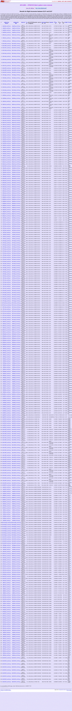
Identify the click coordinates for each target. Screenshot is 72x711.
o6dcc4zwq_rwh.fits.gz (16, 62)
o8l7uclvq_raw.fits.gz (7, 288)
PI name (69, 22)
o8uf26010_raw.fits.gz (6, 427)
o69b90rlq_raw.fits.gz (6, 495)
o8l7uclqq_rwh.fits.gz (16, 284)
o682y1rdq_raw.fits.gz (6, 34)
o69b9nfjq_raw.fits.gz (7, 505)
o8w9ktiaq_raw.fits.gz (6, 398)
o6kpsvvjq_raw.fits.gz (6, 126)
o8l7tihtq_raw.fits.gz (6, 234)
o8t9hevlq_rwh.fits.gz (16, 327)
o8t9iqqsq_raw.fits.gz (7, 375)
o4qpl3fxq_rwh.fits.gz (16, 491)
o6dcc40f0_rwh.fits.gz (16, 452)
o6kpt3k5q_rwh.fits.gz (16, 143)
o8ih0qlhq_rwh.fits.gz (16, 547)
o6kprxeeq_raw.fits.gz (6, 120)
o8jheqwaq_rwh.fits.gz (16, 180)
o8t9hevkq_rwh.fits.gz (16, 325)
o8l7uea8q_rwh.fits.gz (16, 298)
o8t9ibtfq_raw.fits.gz (6, 361)
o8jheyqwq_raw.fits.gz (6, 195)
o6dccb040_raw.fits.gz (6, 68)
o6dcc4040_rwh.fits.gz (16, 43)
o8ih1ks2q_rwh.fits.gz (16, 570)
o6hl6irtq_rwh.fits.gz (16, 514)
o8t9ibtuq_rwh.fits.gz (16, 369)
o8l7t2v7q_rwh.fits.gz (16, 222)
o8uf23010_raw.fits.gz (6, 421)
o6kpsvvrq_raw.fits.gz (6, 132)
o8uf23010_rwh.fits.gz (16, 421)
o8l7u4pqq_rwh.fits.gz (16, 240)
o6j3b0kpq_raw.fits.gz (6, 98)
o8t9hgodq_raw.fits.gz (6, 344)
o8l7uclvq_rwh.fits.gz (16, 288)
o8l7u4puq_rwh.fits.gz (16, 249)
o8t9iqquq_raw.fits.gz (7, 379)
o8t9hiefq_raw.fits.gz (7, 348)
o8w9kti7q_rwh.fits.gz (16, 396)
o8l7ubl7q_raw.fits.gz (7, 265)
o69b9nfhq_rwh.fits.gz (16, 501)
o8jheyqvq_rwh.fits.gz (16, 193)
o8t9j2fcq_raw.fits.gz (6, 388)
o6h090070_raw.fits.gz (6, 485)
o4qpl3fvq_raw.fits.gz (7, 30)
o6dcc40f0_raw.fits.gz (6, 452)
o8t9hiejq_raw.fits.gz (6, 356)
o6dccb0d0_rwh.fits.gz (16, 470)
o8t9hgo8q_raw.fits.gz (6, 334)
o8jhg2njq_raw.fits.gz (7, 207)
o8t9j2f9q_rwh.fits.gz (16, 381)
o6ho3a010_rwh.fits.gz (16, 541)
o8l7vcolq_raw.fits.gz (7, 309)
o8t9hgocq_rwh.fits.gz (16, 342)
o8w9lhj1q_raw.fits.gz (6, 408)
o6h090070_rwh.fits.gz (16, 485)
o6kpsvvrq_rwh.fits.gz (16, 132)
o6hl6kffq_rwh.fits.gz (16, 520)
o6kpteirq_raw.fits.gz (7, 155)
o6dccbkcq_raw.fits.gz (6, 87)
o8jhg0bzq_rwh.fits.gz (16, 205)
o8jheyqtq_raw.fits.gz (7, 188)
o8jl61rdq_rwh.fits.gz (16, 584)
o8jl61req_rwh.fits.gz (16, 586)
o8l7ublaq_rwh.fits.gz (16, 271)
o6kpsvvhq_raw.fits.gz (6, 122)
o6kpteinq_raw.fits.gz (7, 147)
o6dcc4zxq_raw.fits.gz (6, 65)
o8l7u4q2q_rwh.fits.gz (16, 251)
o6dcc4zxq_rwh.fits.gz (16, 65)
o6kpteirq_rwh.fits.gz (16, 155)
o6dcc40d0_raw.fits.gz (6, 442)
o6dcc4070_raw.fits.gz (6, 435)
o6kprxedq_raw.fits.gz (6, 118)
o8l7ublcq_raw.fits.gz (7, 276)
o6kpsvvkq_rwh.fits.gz (16, 128)
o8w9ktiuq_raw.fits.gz (6, 406)
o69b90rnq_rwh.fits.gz (16, 499)
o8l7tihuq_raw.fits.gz (6, 236)
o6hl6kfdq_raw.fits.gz (7, 516)
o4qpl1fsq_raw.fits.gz (7, 487)
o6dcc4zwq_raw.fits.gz (6, 62)
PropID (66, 22)
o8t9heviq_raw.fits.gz (7, 321)
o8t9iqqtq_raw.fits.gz (7, 377)
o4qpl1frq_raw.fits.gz (7, 28)
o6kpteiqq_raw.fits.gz (7, 153)
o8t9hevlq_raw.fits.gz (7, 327)
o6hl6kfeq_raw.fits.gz (7, 518)
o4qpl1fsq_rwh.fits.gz (16, 487)
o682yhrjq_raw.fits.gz (7, 41)
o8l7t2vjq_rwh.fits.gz (16, 232)
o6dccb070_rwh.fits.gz (16, 463)
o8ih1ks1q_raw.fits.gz (6, 568)
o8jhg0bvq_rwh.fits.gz (16, 197)
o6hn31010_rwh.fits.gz (16, 537)
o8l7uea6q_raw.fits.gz (6, 294)
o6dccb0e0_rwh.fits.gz (16, 475)
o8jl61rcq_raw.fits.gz (6, 582)
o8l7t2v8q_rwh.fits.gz (16, 224)
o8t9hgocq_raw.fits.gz (6, 342)
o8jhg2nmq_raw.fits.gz (6, 213)
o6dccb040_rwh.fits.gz (16, 68)
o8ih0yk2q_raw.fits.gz (6, 566)
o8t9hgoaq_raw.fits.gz (6, 338)
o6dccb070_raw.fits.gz (6, 463)
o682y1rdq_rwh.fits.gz (16, 34)
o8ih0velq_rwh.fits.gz (16, 551)
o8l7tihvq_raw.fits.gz (6, 238)
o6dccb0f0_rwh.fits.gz (16, 480)
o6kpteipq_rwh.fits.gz (16, 151)
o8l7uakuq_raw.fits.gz (6, 257)
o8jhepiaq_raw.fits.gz (7, 170)
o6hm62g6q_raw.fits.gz (6, 528)
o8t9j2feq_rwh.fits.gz (16, 392)
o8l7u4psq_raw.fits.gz (6, 244)
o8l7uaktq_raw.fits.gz (7, 255)
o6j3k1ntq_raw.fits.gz (7, 101)
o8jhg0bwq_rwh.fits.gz (16, 199)
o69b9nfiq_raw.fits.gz (7, 503)
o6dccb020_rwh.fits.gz (16, 457)
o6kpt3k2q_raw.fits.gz (6, 137)
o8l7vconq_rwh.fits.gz (16, 313)
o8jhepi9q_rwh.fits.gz (16, 168)
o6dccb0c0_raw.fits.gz (6, 72)
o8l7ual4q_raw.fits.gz (7, 263)
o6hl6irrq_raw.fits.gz (6, 510)
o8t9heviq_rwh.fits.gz (16, 321)
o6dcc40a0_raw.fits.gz (6, 437)
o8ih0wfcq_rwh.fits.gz (16, 561)
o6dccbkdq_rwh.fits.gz (16, 90)
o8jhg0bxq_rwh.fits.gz (16, 201)
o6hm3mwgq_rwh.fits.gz (16, 522)
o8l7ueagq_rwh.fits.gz (16, 300)
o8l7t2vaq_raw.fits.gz (7, 228)
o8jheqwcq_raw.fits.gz (6, 184)
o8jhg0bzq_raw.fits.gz (6, 205)
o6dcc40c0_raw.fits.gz (6, 47)
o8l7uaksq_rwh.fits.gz (16, 253)
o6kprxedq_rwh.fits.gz (16, 118)
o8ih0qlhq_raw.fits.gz (7, 547)
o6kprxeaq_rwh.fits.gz (16, 112)
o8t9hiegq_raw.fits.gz (7, 350)
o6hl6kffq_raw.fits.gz (6, 520)
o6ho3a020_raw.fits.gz (6, 543)
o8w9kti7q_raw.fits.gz (6, 396)
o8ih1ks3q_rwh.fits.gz (16, 572)
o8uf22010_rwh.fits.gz (16, 419)
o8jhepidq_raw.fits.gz (7, 176)
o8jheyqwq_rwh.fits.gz (16, 195)
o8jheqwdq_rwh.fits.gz (16, 186)
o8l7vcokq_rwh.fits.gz (16, 307)
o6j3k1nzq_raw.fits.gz (6, 104)
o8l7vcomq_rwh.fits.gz (16, 311)
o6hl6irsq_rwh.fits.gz (16, 512)
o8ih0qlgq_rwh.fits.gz (16, 545)
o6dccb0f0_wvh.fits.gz (16, 483)
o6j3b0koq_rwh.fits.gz (16, 95)
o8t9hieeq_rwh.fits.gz (16, 346)
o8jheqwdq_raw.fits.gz (6, 186)
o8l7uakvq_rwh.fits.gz (16, 259)
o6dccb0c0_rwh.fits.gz (16, 72)
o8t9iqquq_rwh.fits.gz (16, 379)
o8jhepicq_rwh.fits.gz (16, 174)
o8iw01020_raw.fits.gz (6, 578)
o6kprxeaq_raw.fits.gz (6, 112)
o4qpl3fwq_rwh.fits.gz (16, 32)
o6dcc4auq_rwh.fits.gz (16, 59)
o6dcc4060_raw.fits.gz (6, 433)
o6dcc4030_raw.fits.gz (6, 431)
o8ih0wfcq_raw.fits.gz (6, 561)
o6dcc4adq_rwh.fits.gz (16, 50)
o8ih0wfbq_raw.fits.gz (6, 559)
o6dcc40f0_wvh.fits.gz (16, 455)
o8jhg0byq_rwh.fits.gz (16, 203)
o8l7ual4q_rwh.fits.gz (16, 263)
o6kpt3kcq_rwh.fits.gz (16, 145)
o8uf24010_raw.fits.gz (6, 423)
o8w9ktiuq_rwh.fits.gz (16, 406)
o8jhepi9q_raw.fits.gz (7, 168)
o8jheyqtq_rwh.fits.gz (16, 188)
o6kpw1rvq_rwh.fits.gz (16, 157)
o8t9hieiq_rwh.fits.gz (16, 354)
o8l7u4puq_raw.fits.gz (6, 249)
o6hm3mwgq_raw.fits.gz (6, 522)
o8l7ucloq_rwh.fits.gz (16, 280)
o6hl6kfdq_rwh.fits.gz (16, 516)
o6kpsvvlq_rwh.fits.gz (16, 130)
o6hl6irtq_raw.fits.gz (6, 514)
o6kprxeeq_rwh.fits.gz (16, 120)
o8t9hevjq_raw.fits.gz (7, 323)
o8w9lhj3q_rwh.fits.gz (16, 410)
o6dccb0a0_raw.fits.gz (6, 465)
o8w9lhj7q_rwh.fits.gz (16, 412)
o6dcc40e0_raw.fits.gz (6, 447)
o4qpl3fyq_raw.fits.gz (7, 493)
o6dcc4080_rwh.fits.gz (16, 45)
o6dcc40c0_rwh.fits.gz (16, 47)
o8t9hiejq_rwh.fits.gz (16, 356)
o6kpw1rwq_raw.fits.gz (6, 159)
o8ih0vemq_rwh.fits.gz (16, 553)
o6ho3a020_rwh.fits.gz (16, 543)
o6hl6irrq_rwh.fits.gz (16, 510)
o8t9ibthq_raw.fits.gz (7, 365)
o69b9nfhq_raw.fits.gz (6, 501)
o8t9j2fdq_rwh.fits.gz (16, 390)
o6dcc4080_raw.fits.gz (6, 45)
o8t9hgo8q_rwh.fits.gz (16, 334)
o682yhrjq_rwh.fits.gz (16, 41)
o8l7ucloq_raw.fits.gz (7, 280)
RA (55, 22)
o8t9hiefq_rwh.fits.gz (16, 348)
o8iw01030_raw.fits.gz (6, 166)
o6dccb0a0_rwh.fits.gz (16, 465)
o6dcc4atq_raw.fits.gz (6, 56)
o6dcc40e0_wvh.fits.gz (16, 450)
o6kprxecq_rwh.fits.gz (16, 116)
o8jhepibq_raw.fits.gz (7, 172)
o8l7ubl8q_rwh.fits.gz (16, 267)
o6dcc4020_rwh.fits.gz (16, 429)
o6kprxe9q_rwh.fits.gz (16, 110)
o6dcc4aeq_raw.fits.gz (6, 53)
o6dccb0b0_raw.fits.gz (6, 467)
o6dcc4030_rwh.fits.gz (16, 431)
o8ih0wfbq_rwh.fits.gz (16, 559)
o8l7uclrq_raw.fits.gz (6, 286)
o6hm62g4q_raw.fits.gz (6, 524)
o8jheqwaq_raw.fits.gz (6, 180)
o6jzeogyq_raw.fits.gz (6, 107)
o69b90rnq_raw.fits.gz (6, 499)
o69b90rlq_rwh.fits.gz (16, 495)
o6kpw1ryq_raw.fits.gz (6, 164)
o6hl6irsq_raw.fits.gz (6, 512)
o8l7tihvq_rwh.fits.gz (16, 238)
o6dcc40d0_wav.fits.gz (6, 445)
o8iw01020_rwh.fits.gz (16, 578)
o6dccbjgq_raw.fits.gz (6, 74)
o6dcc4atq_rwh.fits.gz (16, 56)
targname (51, 22)
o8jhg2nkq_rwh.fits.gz (16, 209)
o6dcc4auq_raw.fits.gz (6, 59)
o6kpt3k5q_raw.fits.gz (6, 143)
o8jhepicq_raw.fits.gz (7, 174)
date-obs (23, 22)
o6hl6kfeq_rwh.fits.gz (16, 518)
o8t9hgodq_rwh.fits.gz (16, 344)
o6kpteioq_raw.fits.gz (7, 149)
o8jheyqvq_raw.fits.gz (6, 193)
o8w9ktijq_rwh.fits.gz (16, 402)
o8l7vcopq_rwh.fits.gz (16, 317)
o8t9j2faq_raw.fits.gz (7, 383)
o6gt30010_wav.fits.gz (6, 417)
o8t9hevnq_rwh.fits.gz (16, 332)
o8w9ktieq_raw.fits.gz (6, 400)
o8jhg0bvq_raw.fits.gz (6, 197)
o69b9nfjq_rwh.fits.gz (16, 505)
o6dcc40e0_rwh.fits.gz (16, 447)
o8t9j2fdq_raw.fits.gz (7, 390)
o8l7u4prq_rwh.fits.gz (16, 242)
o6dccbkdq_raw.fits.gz (6, 90)
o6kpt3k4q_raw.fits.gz (6, 141)
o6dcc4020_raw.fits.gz (6, 429)
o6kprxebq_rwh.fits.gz (16, 114)
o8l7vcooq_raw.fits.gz (6, 315)
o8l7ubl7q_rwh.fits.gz (16, 265)
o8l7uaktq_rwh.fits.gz (16, 255)
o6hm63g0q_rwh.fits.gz (16, 530)
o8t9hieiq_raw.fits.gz (6, 354)
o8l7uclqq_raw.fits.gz (7, 284)
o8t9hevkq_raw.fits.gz (6, 325)
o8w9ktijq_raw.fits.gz (7, 402)
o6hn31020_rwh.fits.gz (16, 539)
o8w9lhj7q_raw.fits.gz (6, 412)
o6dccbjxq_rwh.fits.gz (16, 84)
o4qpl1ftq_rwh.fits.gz (16, 489)
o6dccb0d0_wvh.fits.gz (16, 472)
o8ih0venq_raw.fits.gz (6, 555)
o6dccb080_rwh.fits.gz (16, 70)
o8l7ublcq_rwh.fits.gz (16, 276)
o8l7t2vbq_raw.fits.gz (7, 230)
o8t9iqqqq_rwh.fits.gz (16, 371)
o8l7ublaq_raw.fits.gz (7, 271)
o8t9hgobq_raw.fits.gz (6, 340)
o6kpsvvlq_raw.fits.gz (6, 130)
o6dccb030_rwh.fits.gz (16, 459)
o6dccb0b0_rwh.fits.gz (16, 467)
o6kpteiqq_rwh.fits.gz (16, 153)
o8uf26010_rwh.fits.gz (16, 427)
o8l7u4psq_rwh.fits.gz (16, 244)
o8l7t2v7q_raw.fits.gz (7, 222)
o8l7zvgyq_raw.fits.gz (6, 319)
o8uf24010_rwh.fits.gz (16, 423)
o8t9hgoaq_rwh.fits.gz (16, 338)
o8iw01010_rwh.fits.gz (16, 576)
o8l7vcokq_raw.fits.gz (6, 307)
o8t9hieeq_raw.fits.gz (7, 346)
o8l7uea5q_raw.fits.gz (6, 292)
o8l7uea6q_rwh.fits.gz (16, 294)
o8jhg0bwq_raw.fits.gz (6, 199)
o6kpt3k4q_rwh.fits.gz (16, 141)
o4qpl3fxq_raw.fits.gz (7, 491)
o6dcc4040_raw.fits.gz (6, 43)
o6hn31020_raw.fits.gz (6, 539)
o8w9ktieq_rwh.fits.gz (16, 400)
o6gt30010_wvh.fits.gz (16, 417)
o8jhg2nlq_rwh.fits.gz (16, 211)
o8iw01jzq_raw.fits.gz (6, 580)
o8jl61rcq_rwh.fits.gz (16, 582)
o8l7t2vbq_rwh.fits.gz (16, 230)
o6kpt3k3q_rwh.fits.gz (16, 139)
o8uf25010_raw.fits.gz (6, 425)
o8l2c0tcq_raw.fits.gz (7, 220)
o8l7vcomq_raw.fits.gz (6, 311)
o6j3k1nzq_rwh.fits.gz (16, 104)
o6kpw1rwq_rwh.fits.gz (16, 159)
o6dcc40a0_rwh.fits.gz (16, 437)
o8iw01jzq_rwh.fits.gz (16, 580)
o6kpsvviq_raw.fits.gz (6, 124)
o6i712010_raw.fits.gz (6, 92)
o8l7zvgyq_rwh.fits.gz (16, 319)
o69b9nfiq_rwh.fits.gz (16, 503)
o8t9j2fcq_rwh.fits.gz (16, 388)
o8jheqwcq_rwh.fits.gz (16, 184)
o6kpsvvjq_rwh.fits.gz (16, 126)
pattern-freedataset (6, 23)
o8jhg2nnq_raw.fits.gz (6, 215)
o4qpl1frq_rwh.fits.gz (16, 28)
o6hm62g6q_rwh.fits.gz (16, 528)
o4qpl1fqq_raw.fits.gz (7, 26)
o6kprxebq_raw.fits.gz (6, 114)
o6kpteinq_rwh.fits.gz (16, 147)
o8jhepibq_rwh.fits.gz (16, 172)
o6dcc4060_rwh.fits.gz (16, 433)
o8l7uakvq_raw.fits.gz (6, 259)
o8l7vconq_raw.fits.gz (6, 313)
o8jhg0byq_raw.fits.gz (6, 203)
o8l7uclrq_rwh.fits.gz (16, 286)
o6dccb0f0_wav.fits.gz (6, 483)
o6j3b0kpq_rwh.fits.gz (16, 98)
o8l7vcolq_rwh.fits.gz (16, 309)
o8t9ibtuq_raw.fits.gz (7, 369)
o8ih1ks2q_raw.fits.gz (6, 570)
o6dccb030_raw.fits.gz (6, 459)
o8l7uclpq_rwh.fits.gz (16, 282)
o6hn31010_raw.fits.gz (6, 537)
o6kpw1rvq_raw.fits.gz (6, 157)
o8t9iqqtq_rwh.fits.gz (16, 377)
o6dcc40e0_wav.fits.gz (6, 450)
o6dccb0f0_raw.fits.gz (6, 480)
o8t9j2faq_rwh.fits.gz (16, 383)
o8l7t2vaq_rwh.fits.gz (16, 228)
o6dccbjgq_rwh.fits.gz (16, 74)
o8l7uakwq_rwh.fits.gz (16, 261)
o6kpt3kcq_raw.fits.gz (6, 145)
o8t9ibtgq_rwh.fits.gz (16, 363)
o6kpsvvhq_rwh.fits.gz (16, 122)
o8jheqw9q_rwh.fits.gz (16, 178)
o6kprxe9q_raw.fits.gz (6, 110)
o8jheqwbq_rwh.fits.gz (16, 182)
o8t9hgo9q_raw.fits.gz (6, 336)
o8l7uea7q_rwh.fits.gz (16, 296)
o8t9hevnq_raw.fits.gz (6, 332)
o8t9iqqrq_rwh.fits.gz (16, 373)
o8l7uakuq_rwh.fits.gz (16, 257)
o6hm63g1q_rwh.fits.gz (16, 532)
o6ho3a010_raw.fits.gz (6, 541)
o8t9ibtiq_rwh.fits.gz (16, 367)
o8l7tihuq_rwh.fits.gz (16, 236)
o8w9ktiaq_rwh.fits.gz (16, 398)
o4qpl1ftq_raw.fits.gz (7, 489)
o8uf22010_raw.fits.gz (6, 419)
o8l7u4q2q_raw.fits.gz (6, 251)
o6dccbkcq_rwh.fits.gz (16, 87)
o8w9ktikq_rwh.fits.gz (16, 404)
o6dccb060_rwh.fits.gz (16, 461)
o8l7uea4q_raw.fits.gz (6, 290)
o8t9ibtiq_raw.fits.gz (6, 367)
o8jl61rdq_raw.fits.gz (7, 584)
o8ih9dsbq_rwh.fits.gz (16, 574)
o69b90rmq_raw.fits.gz (6, 497)
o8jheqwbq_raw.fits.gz (6, 182)
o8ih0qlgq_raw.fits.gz (7, 545)
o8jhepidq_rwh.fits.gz (16, 176)
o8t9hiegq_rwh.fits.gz (16, 350)
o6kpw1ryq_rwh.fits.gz (16, 164)
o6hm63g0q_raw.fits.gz (6, 530)
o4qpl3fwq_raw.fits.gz (6, 32)
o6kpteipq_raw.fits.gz (7, 151)
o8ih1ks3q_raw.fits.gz (6, 572)
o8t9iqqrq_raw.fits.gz (7, 373)
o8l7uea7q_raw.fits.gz (6, 296)
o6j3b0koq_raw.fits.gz (6, 95)
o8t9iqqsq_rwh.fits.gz (16, 375)
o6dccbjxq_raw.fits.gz (6, 84)
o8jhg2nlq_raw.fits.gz (7, 211)
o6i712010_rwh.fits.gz (16, 92)
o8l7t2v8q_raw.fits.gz (7, 224)
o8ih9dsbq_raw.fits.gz (6, 574)
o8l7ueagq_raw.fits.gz (6, 300)
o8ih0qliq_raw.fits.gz (6, 549)
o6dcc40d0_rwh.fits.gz (16, 442)
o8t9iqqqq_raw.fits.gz (7, 371)
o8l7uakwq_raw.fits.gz (6, 261)
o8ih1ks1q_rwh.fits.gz (16, 568)
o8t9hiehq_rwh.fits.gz (16, 352)
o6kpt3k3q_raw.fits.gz (6, 139)
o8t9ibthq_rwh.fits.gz (16, 365)
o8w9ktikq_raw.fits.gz (6, 404)
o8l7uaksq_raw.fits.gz (6, 253)
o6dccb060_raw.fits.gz (6, 461)
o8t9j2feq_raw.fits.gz (7, 392)
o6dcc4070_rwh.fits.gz (16, 435)
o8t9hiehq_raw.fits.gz (7, 352)
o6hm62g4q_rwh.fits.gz (16, 524)
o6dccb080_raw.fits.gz (6, 70)
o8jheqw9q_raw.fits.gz (6, 178)
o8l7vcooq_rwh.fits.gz (16, 315)
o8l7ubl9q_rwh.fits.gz (16, 269)
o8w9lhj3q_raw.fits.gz (6, 410)
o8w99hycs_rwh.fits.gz (16, 394)
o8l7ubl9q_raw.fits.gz (7, 269)
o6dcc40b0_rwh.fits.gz (16, 439)
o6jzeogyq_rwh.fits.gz (16, 107)
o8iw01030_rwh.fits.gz (16, 166)
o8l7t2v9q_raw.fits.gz (7, 226)
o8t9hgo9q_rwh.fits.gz (16, 336)
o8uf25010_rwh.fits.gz (16, 425)
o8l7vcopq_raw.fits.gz (6, 317)
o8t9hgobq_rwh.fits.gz (16, 340)
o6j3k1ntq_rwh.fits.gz (16, 101)
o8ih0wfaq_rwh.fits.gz (16, 557)
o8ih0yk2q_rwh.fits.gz (16, 566)
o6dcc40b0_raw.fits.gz (6, 439)
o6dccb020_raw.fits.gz (6, 457)
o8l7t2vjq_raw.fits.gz (6, 232)
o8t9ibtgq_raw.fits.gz (7, 363)
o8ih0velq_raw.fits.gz (7, 551)
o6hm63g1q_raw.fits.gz (6, 532)
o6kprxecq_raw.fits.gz (6, 116)
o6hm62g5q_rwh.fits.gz (16, 526)
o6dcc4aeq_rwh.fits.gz (16, 53)
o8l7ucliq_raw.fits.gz (6, 278)
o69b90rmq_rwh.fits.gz (16, 497)
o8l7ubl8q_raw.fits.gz (7, 267)
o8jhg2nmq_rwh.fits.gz (16, 213)
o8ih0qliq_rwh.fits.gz (16, 549)
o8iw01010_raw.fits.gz (6, 576)
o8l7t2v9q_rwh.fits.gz (16, 226)
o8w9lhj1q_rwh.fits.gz (16, 408)
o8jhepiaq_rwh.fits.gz (16, 170)
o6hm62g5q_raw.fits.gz (6, 526)
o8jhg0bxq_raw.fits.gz (6, 201)
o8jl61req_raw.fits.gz (7, 586)
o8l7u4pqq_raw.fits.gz (6, 240)
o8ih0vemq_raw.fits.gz (6, 553)
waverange (43, 22)
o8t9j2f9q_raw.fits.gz (7, 381)
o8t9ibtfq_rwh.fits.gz (16, 361)
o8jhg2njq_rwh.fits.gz (16, 207)
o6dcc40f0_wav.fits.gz (6, 455)
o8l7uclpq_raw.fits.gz (7, 282)
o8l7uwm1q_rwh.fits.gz (16, 305)
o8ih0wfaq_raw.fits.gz (6, 557)
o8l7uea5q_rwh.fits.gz (16, 292)
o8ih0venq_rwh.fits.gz (16, 555)
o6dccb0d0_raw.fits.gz (6, 470)
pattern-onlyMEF (16, 23)
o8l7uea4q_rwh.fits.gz (16, 290)
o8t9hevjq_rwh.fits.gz (16, 323)
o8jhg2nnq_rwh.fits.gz (16, 215)
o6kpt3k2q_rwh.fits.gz (16, 137)
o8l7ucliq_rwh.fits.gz (16, 278)
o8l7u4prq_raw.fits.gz (6, 242)
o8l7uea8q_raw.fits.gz (6, 298)
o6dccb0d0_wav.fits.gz (6, 472)
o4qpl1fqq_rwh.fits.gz (16, 26)
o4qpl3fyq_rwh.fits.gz (16, 493)
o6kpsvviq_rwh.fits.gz (16, 124)
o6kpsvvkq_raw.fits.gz (6, 128)
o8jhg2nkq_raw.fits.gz (6, 209)
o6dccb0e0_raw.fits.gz (6, 475)
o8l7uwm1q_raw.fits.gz (6, 305)
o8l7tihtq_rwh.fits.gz (16, 234)
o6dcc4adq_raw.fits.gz (6, 50)
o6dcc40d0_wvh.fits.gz (16, 445)
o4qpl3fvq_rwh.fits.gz (16, 30)
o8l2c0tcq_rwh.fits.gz (16, 220)
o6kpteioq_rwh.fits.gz (16, 149)
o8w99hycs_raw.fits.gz (6, 394)
